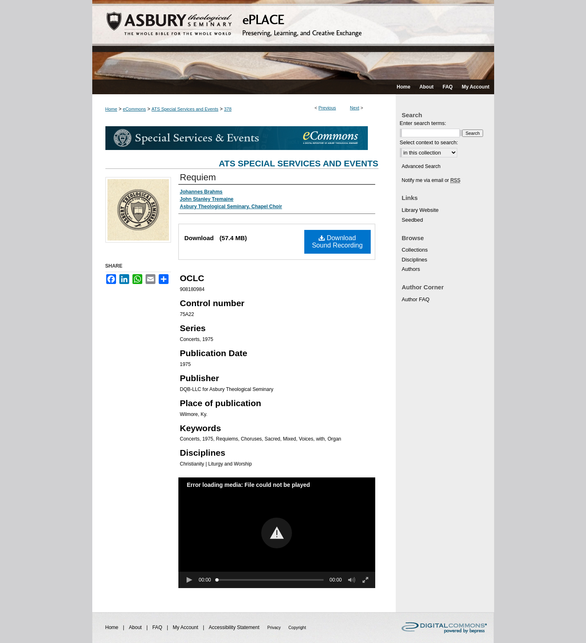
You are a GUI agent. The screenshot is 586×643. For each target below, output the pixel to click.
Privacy (274, 627)
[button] (276, 533)
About (136, 627)
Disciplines (414, 260)
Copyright (297, 627)
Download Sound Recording (337, 241)
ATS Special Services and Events (185, 109)
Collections (415, 250)
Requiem (198, 177)
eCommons (134, 109)
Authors (411, 269)
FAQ (157, 627)
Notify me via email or (431, 180)
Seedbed (412, 220)
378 (227, 109)
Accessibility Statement (235, 627)
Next (354, 107)
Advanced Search (421, 166)
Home (111, 109)
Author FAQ (416, 299)
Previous (327, 107)
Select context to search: (429, 142)
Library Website (420, 210)
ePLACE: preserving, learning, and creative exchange (293, 40)
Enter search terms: (423, 123)
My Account (186, 627)
